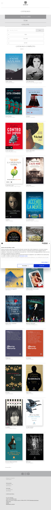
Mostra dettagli (45, 262)
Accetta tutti (41, 265)
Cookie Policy (8, 501)
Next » (10, 467)
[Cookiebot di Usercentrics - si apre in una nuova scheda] (43, 243)
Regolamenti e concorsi (10, 504)
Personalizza (25, 265)
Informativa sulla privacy (34, 500)
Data (22, 49)
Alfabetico (27, 49)
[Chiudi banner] (49, 243)
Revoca (47, 258)
